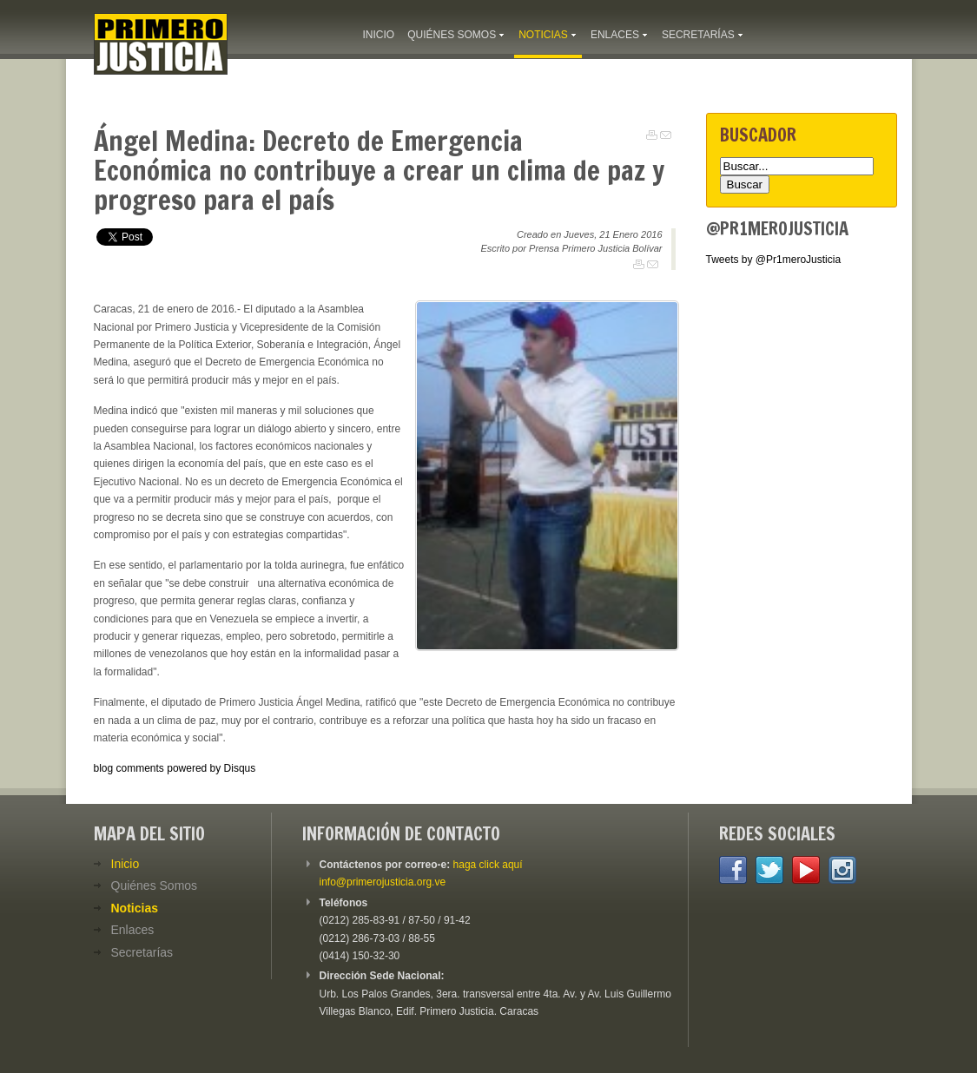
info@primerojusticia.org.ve (383, 882)
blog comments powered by (175, 768)
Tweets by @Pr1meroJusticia (774, 259)
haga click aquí (488, 865)
